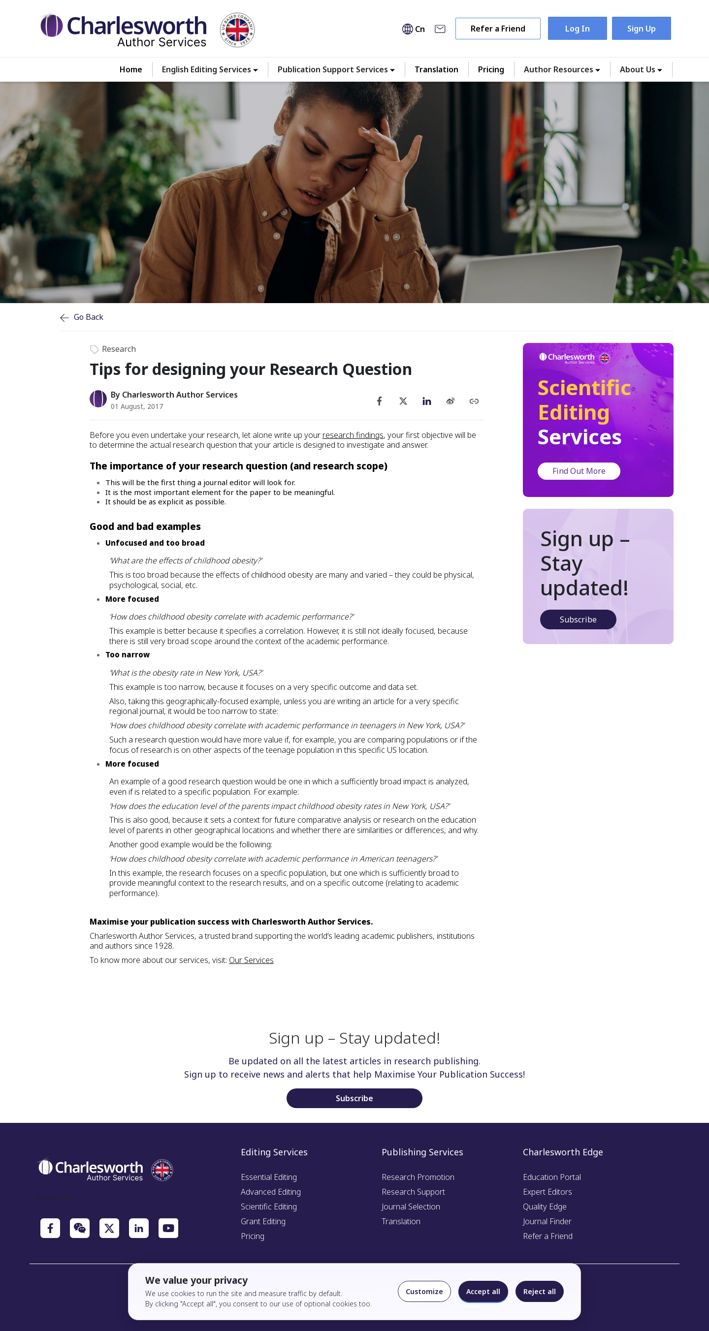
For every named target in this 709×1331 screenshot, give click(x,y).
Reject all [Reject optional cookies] (539, 1291)
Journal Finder (547, 1221)
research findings (353, 435)
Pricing (491, 69)
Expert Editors (547, 1191)
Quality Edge (545, 1206)
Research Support (413, 1191)
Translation (436, 69)
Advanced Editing (271, 1191)
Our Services (251, 960)
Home (131, 69)
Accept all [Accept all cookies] (483, 1291)
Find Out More (579, 470)
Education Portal (552, 1177)
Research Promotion (418, 1177)
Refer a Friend (498, 28)
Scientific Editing (269, 1206)
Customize (424, 1291)
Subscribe (578, 619)
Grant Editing (263, 1221)
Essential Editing (269, 1177)
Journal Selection (411, 1206)
